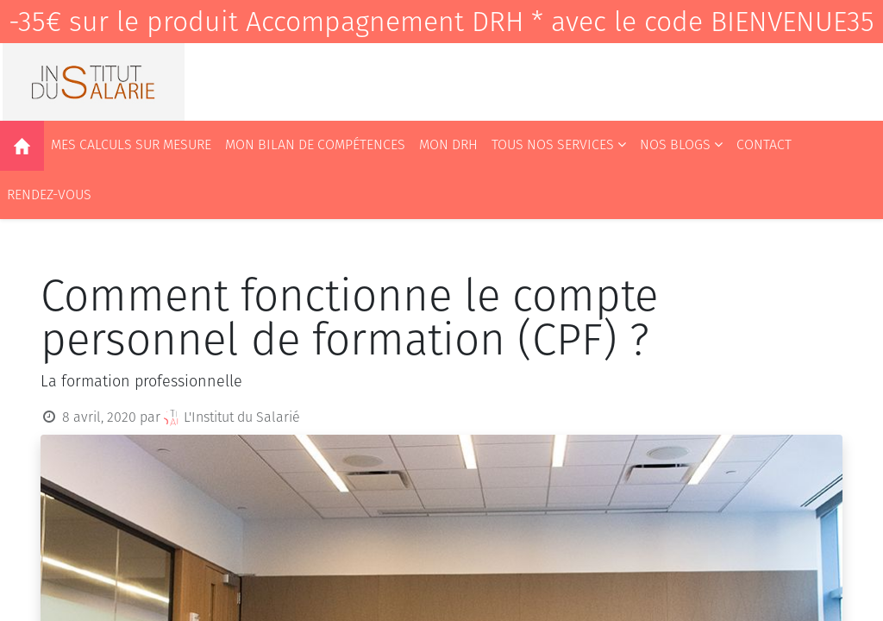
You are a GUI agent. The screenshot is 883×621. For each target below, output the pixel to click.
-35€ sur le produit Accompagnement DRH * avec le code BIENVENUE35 (441, 21)
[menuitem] (22, 146)
